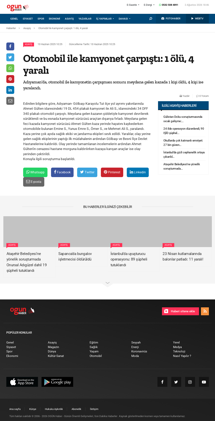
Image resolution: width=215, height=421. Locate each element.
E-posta (33, 181)
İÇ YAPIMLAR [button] (104, 18)
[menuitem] (16, 19)
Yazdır (184, 95)
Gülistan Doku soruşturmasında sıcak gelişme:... (182, 119)
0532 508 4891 (168, 4)
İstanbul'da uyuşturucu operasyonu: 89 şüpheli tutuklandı (129, 259)
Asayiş (28, 44)
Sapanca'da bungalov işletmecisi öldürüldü (75, 256)
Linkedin (138, 172)
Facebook (62, 172)
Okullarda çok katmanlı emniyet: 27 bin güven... (183, 143)
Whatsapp (35, 172)
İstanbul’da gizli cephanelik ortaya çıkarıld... (184, 155)
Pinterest (112, 172)
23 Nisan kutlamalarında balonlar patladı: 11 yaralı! (183, 256)
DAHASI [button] (124, 18)
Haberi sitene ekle (179, 311)
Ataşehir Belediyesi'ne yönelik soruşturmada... (181, 166)
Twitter (87, 172)
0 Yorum (202, 95)
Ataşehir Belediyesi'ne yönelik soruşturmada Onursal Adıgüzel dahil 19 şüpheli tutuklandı (27, 262)
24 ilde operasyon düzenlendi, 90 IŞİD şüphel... (183, 131)
